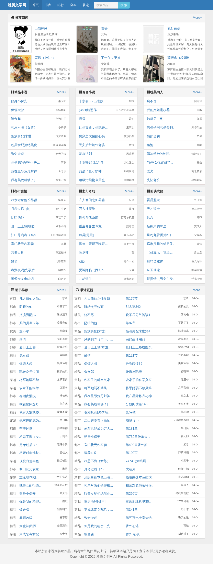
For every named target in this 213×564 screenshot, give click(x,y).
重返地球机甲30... (139, 501)
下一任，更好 (111, 57)
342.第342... (134, 306)
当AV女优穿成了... (174, 162)
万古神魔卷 (106, 209)
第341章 (132, 509)
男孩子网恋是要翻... (174, 127)
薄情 (38, 261)
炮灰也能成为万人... (98, 428)
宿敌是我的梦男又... (174, 244)
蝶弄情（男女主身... (174, 279)
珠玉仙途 (174, 270)
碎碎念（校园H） (180, 57)
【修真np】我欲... (174, 252)
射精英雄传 (174, 261)
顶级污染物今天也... (106, 180)
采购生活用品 (135, 339)
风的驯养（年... (30, 323)
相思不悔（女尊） (38, 127)
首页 (35, 5)
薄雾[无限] (106, 235)
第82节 (131, 323)
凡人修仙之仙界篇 (106, 200)
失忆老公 (174, 180)
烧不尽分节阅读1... (139, 315)
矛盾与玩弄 (134, 371)
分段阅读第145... (138, 404)
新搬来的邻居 (174, 226)
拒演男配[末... (29, 315)
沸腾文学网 (17, 5)
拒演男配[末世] (38, 136)
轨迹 (86, 5)
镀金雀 (38, 119)
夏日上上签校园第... (140, 347)
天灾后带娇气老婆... (106, 145)
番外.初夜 (132, 534)
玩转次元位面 (29, 371)
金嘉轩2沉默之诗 (106, 162)
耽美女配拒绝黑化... (38, 145)
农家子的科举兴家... (98, 380)
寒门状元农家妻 (38, 244)
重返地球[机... (29, 477)
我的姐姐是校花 (174, 110)
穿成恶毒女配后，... (98, 509)
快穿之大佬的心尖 (106, 136)
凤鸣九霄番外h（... (174, 235)
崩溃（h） (133, 420)
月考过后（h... (29, 445)
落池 (174, 145)
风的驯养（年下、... (98, 339)
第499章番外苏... (138, 445)
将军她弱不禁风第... (140, 388)
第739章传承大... (138, 436)
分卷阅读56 (134, 363)
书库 (48, 5)
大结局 (130, 469)
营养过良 (38, 252)
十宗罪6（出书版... (106, 101)
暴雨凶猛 (25, 518)
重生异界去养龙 (106, 226)
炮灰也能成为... (30, 420)
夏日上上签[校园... (38, 226)
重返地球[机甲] (94, 501)
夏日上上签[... (29, 347)
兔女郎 (24, 355)
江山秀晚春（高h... (38, 235)
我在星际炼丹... (30, 404)
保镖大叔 (38, 110)
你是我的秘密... (30, 501)
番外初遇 (132, 526)
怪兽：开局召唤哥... (106, 244)
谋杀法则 (106, 154)
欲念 (174, 217)
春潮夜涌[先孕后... (38, 270)
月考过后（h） (38, 209)
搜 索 (124, 5)
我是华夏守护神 (106, 171)
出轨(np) (41, 28)
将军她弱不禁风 (95, 388)
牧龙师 (106, 252)
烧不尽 (174, 101)
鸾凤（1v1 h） (45, 57)
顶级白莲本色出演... (98, 477)
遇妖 (106, 261)
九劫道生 (106, 279)
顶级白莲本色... (30, 461)
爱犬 (174, 171)
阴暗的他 (38, 217)
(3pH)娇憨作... (106, 110)
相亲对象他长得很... (38, 200)
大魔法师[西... (29, 526)
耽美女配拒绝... (30, 485)
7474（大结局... (137, 461)
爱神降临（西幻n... (106, 270)
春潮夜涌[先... (29, 396)
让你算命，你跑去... (106, 127)
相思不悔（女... (30, 436)
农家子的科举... (30, 388)
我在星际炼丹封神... (140, 396)
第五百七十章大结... (140, 518)
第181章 (132, 428)
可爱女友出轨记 (38, 279)
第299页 (132, 493)
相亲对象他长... (30, 453)
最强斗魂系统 (106, 217)
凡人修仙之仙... (30, 298)
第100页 (132, 453)
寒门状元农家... (30, 469)
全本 (73, 5)
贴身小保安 (38, 101)
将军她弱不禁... (30, 380)
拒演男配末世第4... (139, 331)
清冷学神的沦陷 (174, 154)
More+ (197, 17)
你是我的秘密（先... (38, 162)
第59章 (131, 412)
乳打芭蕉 (173, 28)
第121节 (132, 355)
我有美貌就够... (30, 412)
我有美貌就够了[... (38, 180)
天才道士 (174, 209)
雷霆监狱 (174, 200)
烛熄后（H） (174, 119)
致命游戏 (38, 154)
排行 (60, 5)
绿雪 (106, 119)
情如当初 (174, 136)
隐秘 (104, 28)
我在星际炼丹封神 (38, 171)
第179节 (132, 298)
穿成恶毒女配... (30, 534)
